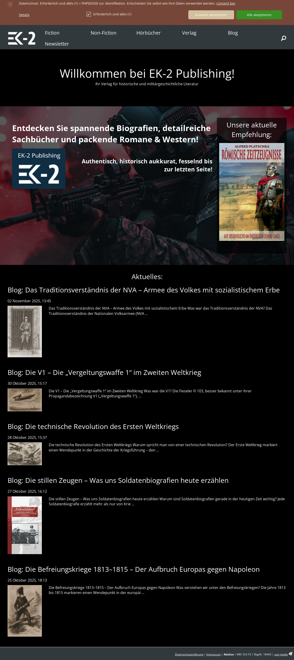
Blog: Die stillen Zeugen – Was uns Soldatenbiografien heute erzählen (118, 480)
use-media (281, 654)
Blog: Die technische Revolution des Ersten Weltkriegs (93, 426)
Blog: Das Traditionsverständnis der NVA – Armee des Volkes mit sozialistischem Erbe (144, 289)
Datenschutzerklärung (189, 654)
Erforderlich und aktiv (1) (108, 14)
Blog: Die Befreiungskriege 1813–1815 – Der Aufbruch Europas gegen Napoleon (134, 569)
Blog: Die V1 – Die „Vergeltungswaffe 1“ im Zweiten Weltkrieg (104, 372)
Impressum (213, 654)
